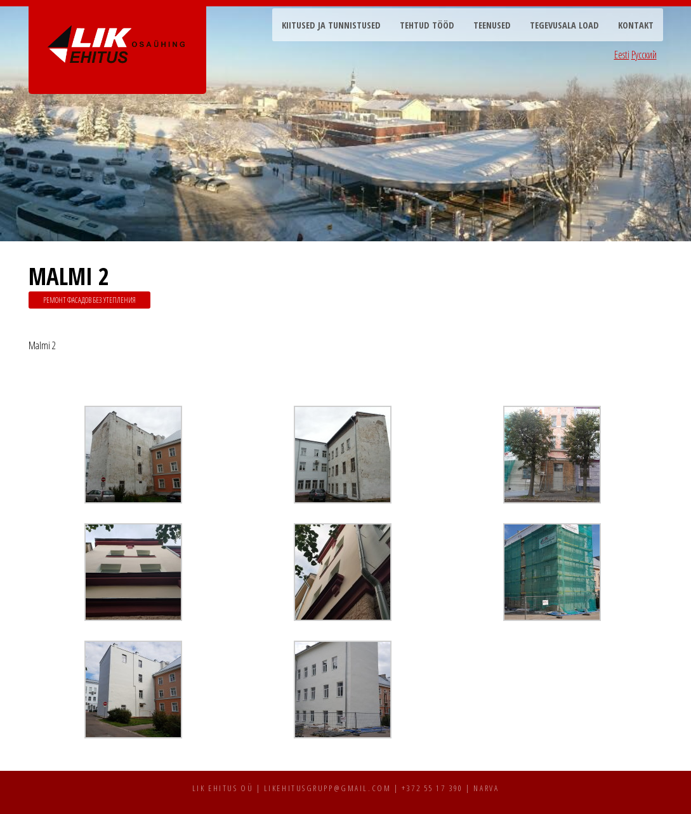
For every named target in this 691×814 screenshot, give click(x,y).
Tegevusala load (564, 25)
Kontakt (636, 25)
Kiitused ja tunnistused (331, 25)
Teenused (492, 25)
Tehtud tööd (427, 25)
